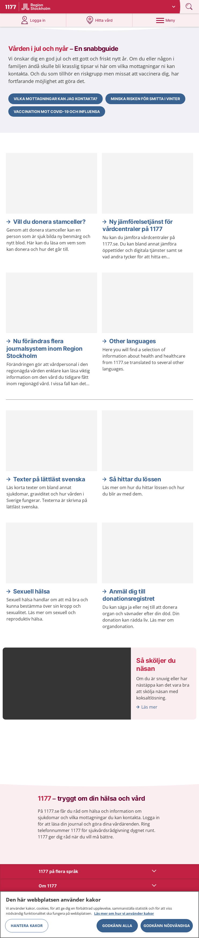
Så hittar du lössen (135, 479)
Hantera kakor (27, 925)
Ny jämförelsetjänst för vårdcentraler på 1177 (137, 225)
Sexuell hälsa (31, 591)
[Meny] (165, 20)
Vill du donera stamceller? (49, 221)
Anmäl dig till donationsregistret (128, 595)
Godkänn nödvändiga (166, 925)
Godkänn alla (117, 925)
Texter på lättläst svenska (49, 479)
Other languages (132, 341)
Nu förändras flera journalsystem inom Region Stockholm (44, 348)
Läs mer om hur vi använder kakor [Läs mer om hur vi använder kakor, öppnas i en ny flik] (124, 913)
